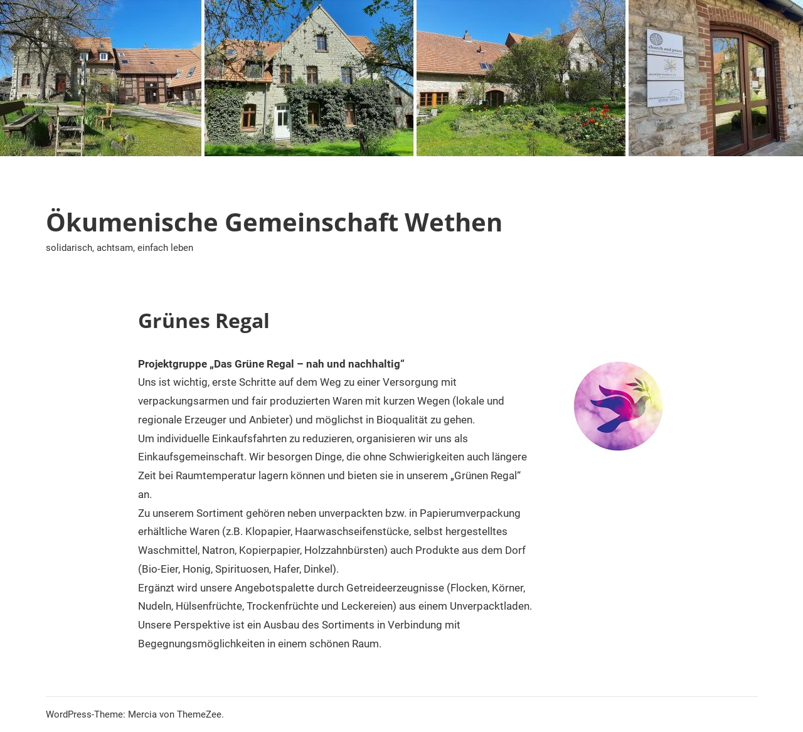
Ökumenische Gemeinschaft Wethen (274, 221)
